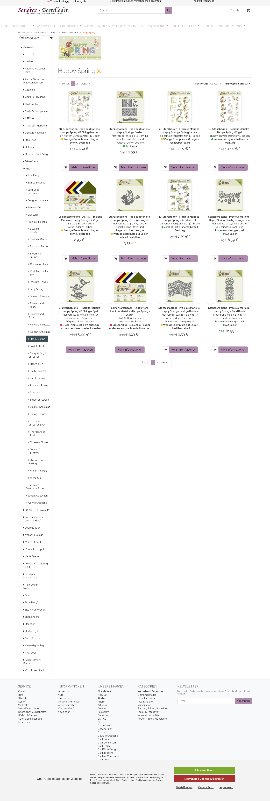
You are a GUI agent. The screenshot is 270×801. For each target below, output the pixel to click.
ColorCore (104, 725)
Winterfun (35, 478)
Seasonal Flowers (39, 399)
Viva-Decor (30, 652)
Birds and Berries (39, 246)
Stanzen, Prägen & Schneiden (103, 25)
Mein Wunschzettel (28, 708)
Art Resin (103, 705)
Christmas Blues (38, 264)
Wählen (207, 83)
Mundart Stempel (33, 549)
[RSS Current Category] (99, 71)
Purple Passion (37, 378)
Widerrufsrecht (66, 705)
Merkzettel (24, 705)
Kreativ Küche (136, 25)
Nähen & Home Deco (216, 25)
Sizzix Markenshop (34, 609)
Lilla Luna (32, 214)
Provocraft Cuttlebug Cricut (35, 565)
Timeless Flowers (39, 442)
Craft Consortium (107, 742)
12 (236, 83)
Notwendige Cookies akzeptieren (204, 778)
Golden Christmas (39, 331)
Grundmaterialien (147, 694)
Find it (27, 168)
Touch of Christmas (34, 451)
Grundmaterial (46, 25)
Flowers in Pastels (39, 324)
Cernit (101, 722)
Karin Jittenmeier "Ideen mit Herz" (33, 519)
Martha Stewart (32, 542)
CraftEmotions (31, 104)
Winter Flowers (38, 470)
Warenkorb (24, 698)
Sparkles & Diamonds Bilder (35, 487)
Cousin (101, 732)
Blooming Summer (35, 255)
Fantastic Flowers (39, 296)
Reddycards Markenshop (30, 576)
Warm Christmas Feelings (38, 462)
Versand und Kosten (69, 701)
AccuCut (102, 694)
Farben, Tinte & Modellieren (153, 718)
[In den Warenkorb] (65, 167)
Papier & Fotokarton (184, 25)
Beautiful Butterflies (34, 230)
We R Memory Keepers (32, 661)
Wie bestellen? (66, 708)
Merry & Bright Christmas (37, 355)
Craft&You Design (107, 749)
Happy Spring (37, 339)
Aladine (28, 61)
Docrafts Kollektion (34, 132)
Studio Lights (31, 631)
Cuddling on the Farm (38, 273)
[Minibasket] (248, 10)
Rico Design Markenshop (30, 586)
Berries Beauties (35, 182)
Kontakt (22, 691)
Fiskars (27, 510)
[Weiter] (85, 83)
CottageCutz (105, 729)
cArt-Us (102, 718)
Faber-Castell (31, 161)
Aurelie (101, 708)
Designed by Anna (37, 200)
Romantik (34, 392)
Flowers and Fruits (36, 316)
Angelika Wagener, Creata (34, 70)
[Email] (206, 701)
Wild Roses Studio (34, 670)
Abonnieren (243, 700)
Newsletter (64, 712)
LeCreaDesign (31, 527)
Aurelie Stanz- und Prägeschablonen (34, 81)
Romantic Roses (38, 385)
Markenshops (157, 25)
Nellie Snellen (31, 556)
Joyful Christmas (38, 346)
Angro (101, 701)
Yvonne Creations (36, 502)
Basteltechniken (68, 25)
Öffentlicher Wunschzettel (32, 712)
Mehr (239, 25)
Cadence (29, 89)
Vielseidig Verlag (33, 645)
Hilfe (20, 694)
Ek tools (28, 147)
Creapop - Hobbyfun (35, 125)
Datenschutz (65, 698)
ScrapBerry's (31, 602)
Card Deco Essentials (32, 191)
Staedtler (29, 624)
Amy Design (33, 175)
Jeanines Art (33, 207)
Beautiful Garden (38, 239)
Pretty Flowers (37, 371)
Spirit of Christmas (39, 407)
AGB (60, 694)
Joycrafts (43, 510)
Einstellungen (184, 787)
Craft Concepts (106, 739)
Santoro (28, 595)
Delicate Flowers (38, 282)
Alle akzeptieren (204, 770)
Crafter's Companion (35, 111)
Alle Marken (104, 691)
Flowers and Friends (36, 305)
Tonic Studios (31, 638)
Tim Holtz (29, 54)
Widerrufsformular (28, 715)
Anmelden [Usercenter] (236, 10)
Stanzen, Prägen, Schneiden (153, 708)
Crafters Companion (109, 756)
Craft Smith (104, 746)
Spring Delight (37, 414)
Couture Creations (34, 97)
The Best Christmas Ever (37, 423)
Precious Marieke (36, 222)
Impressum (64, 691)
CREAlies (29, 118)
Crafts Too (103, 759)
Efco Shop (29, 140)
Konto (21, 701)
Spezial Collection (37, 495)
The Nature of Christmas (37, 433)
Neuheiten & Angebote (16, 25)
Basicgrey (103, 712)
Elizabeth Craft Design (36, 154)
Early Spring (36, 289)
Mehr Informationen (83, 167)
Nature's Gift (36, 364)
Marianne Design (33, 535)
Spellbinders (31, 616)
